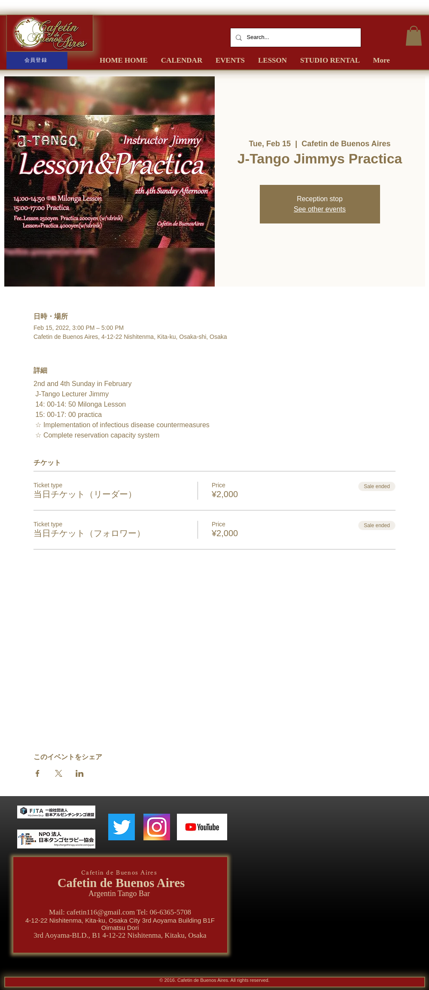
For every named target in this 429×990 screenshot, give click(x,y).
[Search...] (295, 37)
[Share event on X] (59, 773)
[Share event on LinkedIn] (80, 773)
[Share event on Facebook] (37, 773)
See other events (320, 209)
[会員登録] (36, 60)
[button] (413, 36)
